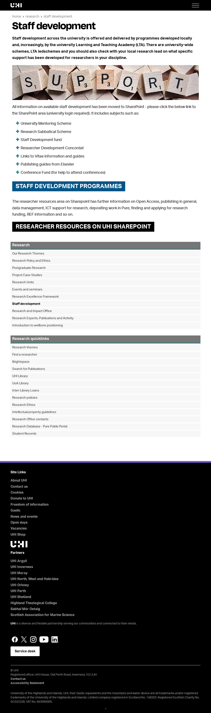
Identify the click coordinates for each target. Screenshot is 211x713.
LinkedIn (55, 639)
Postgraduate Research (29, 268)
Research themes (25, 347)
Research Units (23, 282)
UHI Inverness (22, 567)
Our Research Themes (28, 253)
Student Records (24, 433)
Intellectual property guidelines (34, 412)
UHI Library (20, 376)
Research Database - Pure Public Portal (39, 426)
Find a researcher (24, 354)
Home (16, 16)
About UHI (19, 480)
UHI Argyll (19, 561)
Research (32, 16)
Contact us (19, 486)
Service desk (25, 651)
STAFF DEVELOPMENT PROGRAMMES (69, 186)
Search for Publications (28, 369)
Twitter (24, 639)
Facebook (15, 639)
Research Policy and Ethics (31, 260)
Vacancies (19, 528)
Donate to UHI (22, 498)
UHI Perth (18, 591)
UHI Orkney (20, 585)
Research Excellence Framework (35, 296)
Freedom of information (29, 504)
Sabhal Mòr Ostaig (25, 609)
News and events (24, 516)
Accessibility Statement (27, 683)
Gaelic (15, 510)
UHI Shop (18, 534)
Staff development (58, 16)
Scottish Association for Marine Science (42, 615)
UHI (13, 623)
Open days (19, 522)
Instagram (33, 639)
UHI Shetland (21, 597)
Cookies (17, 492)
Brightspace (21, 361)
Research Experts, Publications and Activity (43, 318)
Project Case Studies (27, 275)
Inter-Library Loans (25, 390)
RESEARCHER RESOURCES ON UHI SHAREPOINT (83, 227)
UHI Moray (19, 573)
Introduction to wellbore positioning (37, 325)
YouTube (43, 639)
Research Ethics (23, 404)
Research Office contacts (30, 419)
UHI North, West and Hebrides (35, 579)
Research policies (25, 397)
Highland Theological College (34, 603)
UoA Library (20, 383)
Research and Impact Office (32, 311)
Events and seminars (27, 289)
